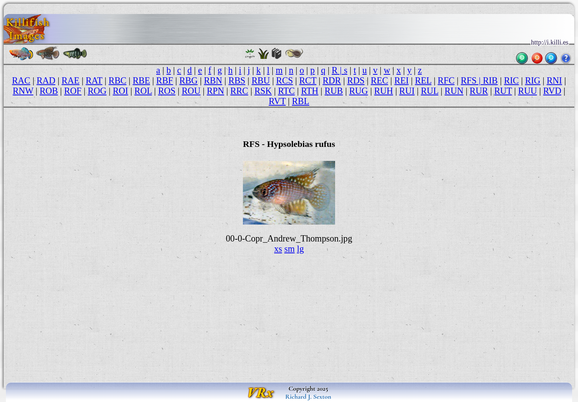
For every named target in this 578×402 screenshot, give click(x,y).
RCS (284, 80)
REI (401, 80)
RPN (215, 91)
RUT (503, 91)
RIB (490, 80)
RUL (429, 91)
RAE (70, 80)
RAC (21, 80)
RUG (358, 91)
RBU (260, 80)
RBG (188, 80)
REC (379, 80)
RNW (23, 91)
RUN (454, 91)
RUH (383, 91)
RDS (356, 80)
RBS (237, 80)
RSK (263, 91)
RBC (117, 80)
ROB (48, 91)
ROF (72, 91)
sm (289, 249)
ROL (143, 91)
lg (300, 249)
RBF (164, 80)
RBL (300, 101)
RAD (45, 80)
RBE (141, 80)
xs (278, 249)
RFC (446, 80)
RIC (511, 80)
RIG (532, 80)
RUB (333, 91)
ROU (191, 91)
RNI (554, 80)
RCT (308, 80)
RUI (407, 91)
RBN (213, 80)
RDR (332, 80)
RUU (527, 91)
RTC (286, 91)
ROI (120, 91)
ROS (166, 91)
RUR (479, 91)
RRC (239, 91)
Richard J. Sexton (308, 396)
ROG (97, 91)
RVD (552, 91)
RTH (309, 91)
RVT (277, 101)
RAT (94, 80)
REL (423, 80)
